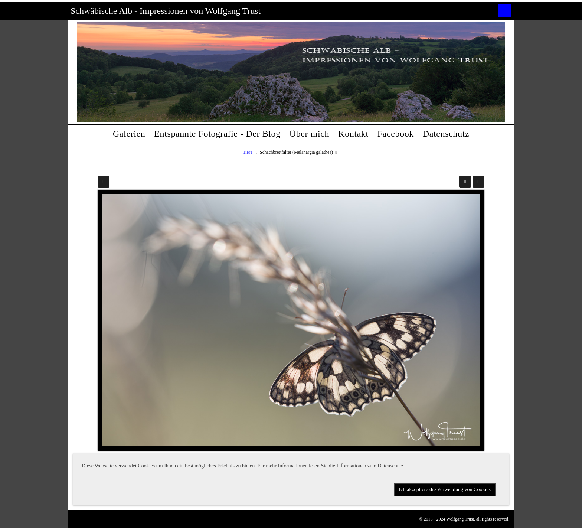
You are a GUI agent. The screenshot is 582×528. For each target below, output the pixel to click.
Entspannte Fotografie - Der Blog (217, 133)
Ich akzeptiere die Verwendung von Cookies (445, 489)
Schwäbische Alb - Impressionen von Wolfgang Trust (166, 11)
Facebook (395, 133)
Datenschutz (446, 133)
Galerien (129, 133)
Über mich (309, 133)
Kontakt (353, 133)
